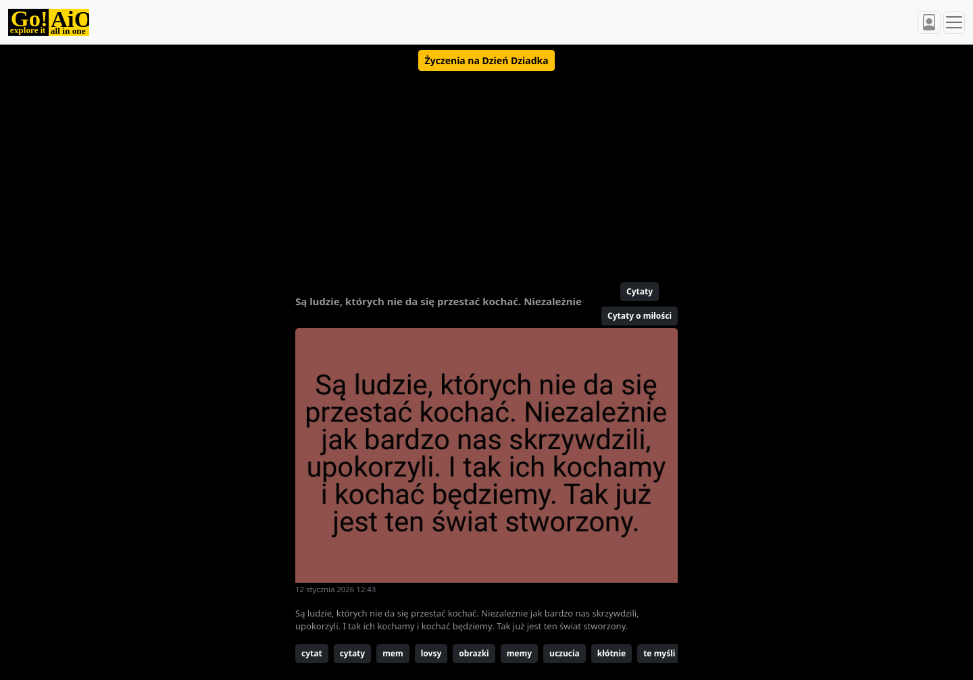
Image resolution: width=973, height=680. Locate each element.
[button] (486, 60)
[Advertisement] (454, 170)
